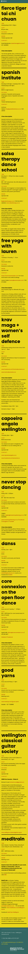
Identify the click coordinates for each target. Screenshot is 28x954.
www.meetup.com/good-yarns (10, 701)
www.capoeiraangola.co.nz (8, 455)
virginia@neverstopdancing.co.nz (14, 515)
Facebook (21, 519)
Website (3, 637)
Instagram (5, 521)
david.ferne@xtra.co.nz (17, 43)
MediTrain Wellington (13, 912)
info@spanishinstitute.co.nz (13, 109)
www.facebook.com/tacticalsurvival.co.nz (12, 369)
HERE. (5, 874)
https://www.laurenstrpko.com (9, 275)
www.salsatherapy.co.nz (13, 203)
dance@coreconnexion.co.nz (16, 632)
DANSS (10, 574)
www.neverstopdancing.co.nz (9, 519)
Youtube (11, 521)
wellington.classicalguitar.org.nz (13, 832)
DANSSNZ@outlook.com (7, 573)
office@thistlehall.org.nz (9, 942)
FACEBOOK (20, 942)
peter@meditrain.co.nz (7, 906)
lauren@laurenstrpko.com (16, 280)
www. (2, 832)
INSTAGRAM (4, 944)
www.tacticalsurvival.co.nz (8, 372)
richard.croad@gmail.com (17, 782)
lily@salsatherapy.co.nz (7, 201)
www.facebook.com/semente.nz (10, 458)
